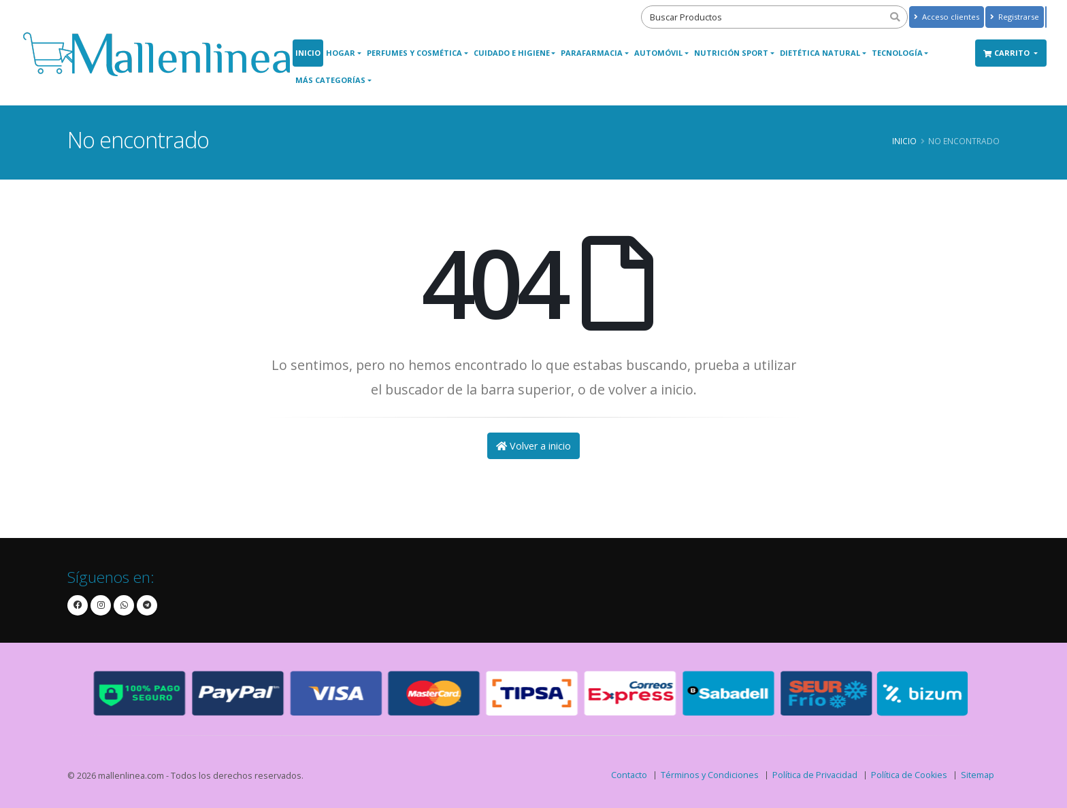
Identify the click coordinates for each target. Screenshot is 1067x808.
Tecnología (897, 53)
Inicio (308, 53)
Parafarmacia (592, 53)
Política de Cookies (909, 775)
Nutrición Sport (731, 53)
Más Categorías (330, 80)
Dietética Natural (820, 53)
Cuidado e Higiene (512, 53)
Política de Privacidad (814, 775)
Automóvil (658, 53)
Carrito (1007, 53)
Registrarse (1014, 17)
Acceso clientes (946, 17)
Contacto (629, 775)
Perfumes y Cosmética (414, 53)
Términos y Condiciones (710, 775)
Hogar (340, 53)
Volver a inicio (533, 445)
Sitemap (977, 775)
